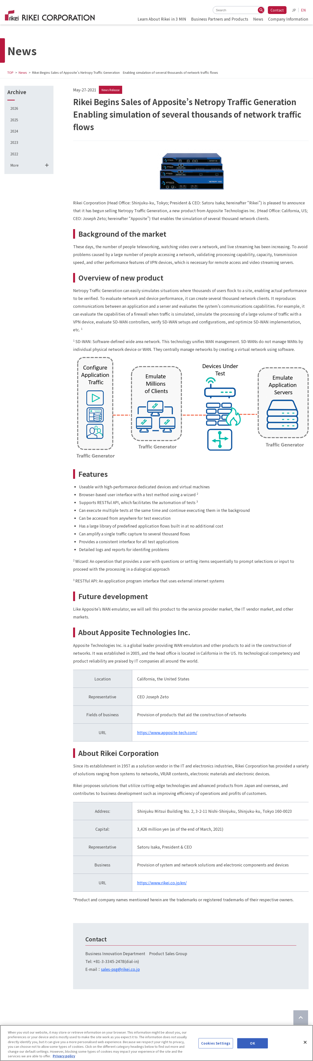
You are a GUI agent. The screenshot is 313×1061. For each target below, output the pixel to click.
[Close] (305, 1042)
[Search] (261, 10)
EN (303, 10)
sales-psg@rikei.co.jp (120, 969)
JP (294, 10)
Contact (277, 10)
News (23, 72)
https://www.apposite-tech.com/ (167, 732)
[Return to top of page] (300, 1017)
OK (252, 1043)
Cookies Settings (215, 1043)
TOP (10, 72)
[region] (156, 1043)
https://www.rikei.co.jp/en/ (162, 883)
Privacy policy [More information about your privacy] (64, 1056)
